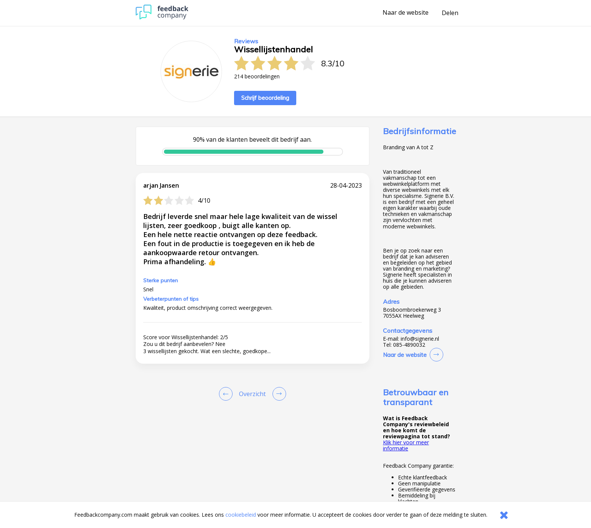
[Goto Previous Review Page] (227, 394)
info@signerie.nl (420, 339)
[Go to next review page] (277, 394)
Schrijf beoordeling (265, 97)
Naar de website (406, 13)
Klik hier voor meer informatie (406, 445)
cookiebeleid (240, 514)
